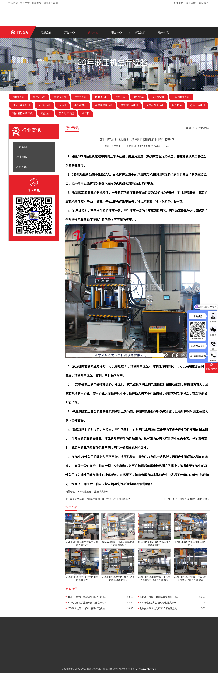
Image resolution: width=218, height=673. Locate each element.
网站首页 (22, 32)
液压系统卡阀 (101, 491)
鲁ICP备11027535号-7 (144, 668)
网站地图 (203, 3)
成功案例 (140, 32)
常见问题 (21, 166)
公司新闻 (21, 146)
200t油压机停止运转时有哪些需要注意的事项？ (87, 608)
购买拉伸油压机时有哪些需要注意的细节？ (160, 608)
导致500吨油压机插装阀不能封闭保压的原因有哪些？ (102, 499)
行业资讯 (21, 156)
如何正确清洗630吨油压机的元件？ (191, 499)
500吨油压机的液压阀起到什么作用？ (86, 602)
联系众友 (191, 3)
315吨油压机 (84, 491)
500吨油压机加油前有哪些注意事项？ (159, 602)
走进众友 (178, 3)
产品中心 (69, 32)
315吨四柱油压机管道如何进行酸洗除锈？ (87, 597)
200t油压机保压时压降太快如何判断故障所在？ (160, 597)
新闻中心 (93, 32)
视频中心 (116, 32)
